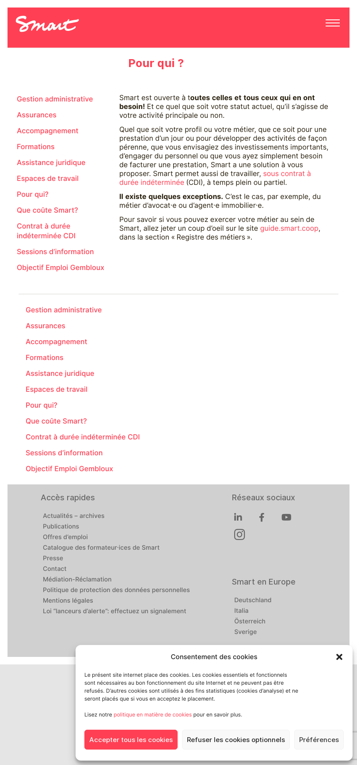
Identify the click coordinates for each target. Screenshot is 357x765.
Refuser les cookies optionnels (236, 740)
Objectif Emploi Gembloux (60, 267)
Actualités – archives (74, 516)
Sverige (245, 632)
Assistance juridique (51, 162)
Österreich (250, 621)
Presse (53, 558)
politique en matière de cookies (153, 714)
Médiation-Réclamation (77, 579)
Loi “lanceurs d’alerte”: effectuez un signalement (114, 611)
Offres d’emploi (65, 537)
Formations (36, 146)
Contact (55, 569)
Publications (61, 526)
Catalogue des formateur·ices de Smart (101, 547)
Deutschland (252, 600)
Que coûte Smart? (47, 210)
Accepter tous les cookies (131, 740)
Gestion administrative (55, 99)
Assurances (37, 115)
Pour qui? (33, 194)
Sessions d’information (55, 252)
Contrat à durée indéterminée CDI (46, 231)
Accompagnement (48, 131)
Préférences (319, 740)
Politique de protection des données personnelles (116, 590)
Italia (241, 611)
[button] (339, 656)
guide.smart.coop (289, 228)
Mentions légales (68, 600)
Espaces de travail (48, 178)
